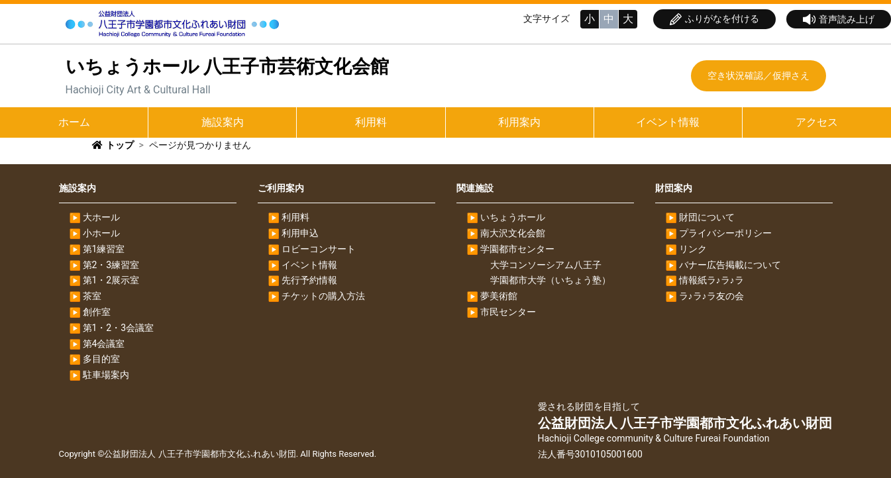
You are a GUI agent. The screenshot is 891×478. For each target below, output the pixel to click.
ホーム (74, 122)
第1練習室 (104, 249)
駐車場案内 (106, 374)
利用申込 (300, 233)
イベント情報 (668, 122)
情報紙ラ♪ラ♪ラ (711, 280)
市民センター (508, 312)
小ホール (101, 233)
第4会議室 (104, 343)
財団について (707, 217)
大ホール (101, 217)
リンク (693, 249)
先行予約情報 (309, 280)
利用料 (371, 122)
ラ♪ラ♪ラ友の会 (711, 296)
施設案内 (222, 122)
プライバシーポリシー (725, 233)
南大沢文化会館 (512, 233)
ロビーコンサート (319, 249)
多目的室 (101, 359)
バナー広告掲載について (730, 265)
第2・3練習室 (111, 265)
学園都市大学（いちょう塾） (550, 280)
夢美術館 (498, 296)
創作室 (97, 312)
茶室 (92, 296)
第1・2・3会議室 (118, 327)
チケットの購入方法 (323, 296)
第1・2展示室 (111, 280)
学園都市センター (517, 249)
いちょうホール (512, 217)
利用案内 (519, 122)
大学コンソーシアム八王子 (546, 265)
